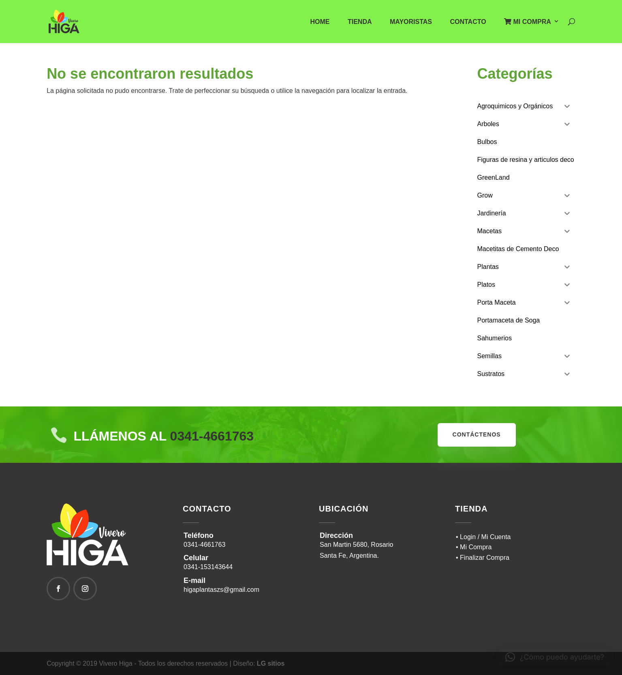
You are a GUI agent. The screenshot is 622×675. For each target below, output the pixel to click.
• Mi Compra (474, 547)
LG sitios (270, 663)
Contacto (468, 22)
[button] (555, 657)
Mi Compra (527, 21)
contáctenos (477, 434)
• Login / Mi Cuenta (483, 536)
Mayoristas (411, 22)
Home (320, 22)
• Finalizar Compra (482, 557)
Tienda (360, 22)
